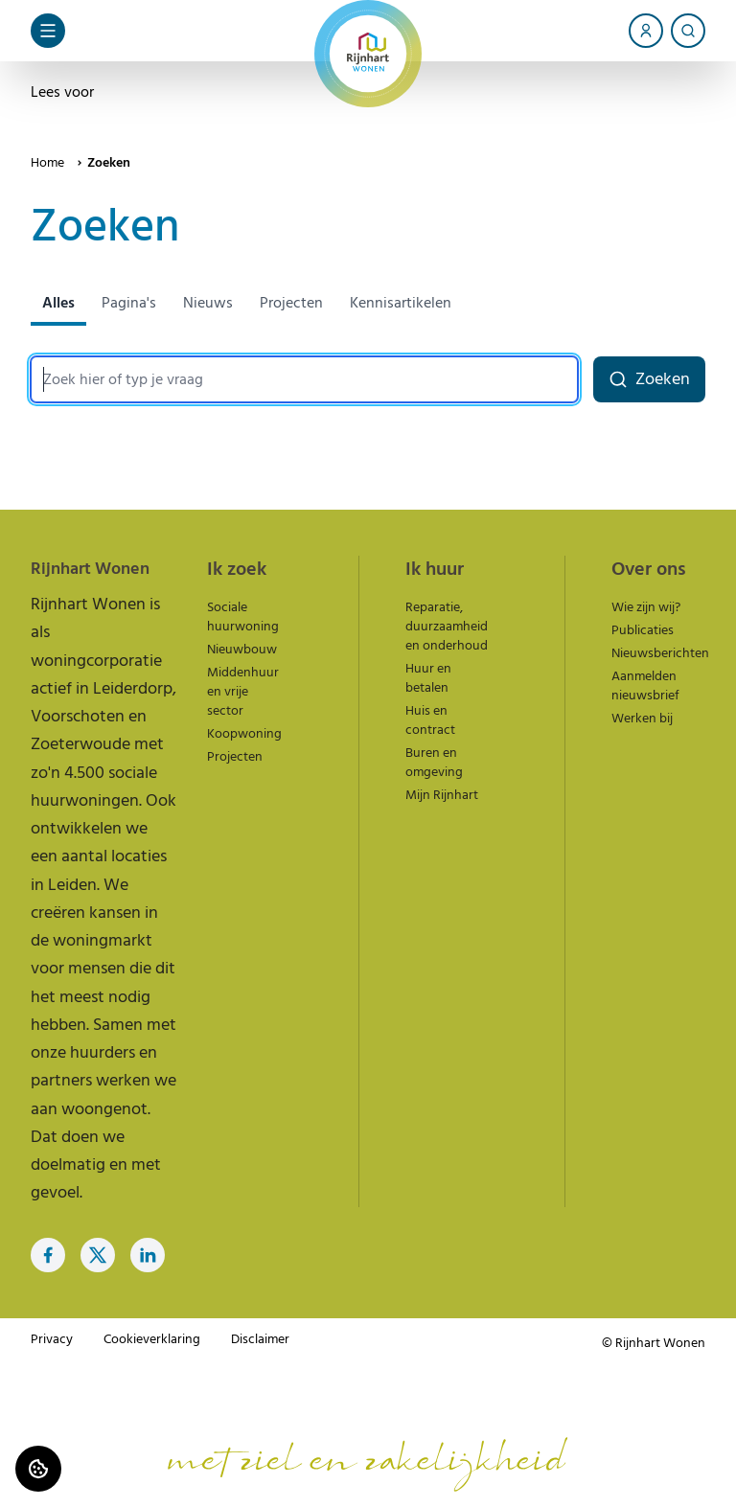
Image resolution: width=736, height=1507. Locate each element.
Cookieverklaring (152, 1339)
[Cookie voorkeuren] (38, 1469)
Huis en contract (430, 720)
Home (47, 162)
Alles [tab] (58, 302)
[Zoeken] (688, 30)
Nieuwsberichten (660, 653)
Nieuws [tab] (208, 302)
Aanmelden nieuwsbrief (645, 686)
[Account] (646, 30)
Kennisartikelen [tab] (400, 302)
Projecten (235, 756)
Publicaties (642, 630)
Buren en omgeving (434, 762)
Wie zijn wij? (645, 607)
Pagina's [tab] (129, 302)
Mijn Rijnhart (441, 795)
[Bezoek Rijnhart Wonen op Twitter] (97, 1255)
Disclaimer (260, 1339)
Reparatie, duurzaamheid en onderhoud (446, 626)
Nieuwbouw (242, 649)
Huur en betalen (428, 678)
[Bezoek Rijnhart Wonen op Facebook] (48, 1255)
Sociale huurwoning (243, 617)
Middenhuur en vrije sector (243, 691)
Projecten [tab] (291, 302)
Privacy (52, 1339)
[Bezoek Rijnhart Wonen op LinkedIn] (147, 1255)
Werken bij (642, 718)
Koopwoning (244, 733)
